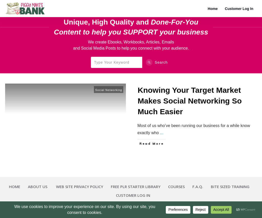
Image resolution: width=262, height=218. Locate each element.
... (161, 133)
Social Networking (108, 89)
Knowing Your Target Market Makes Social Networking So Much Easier (190, 101)
